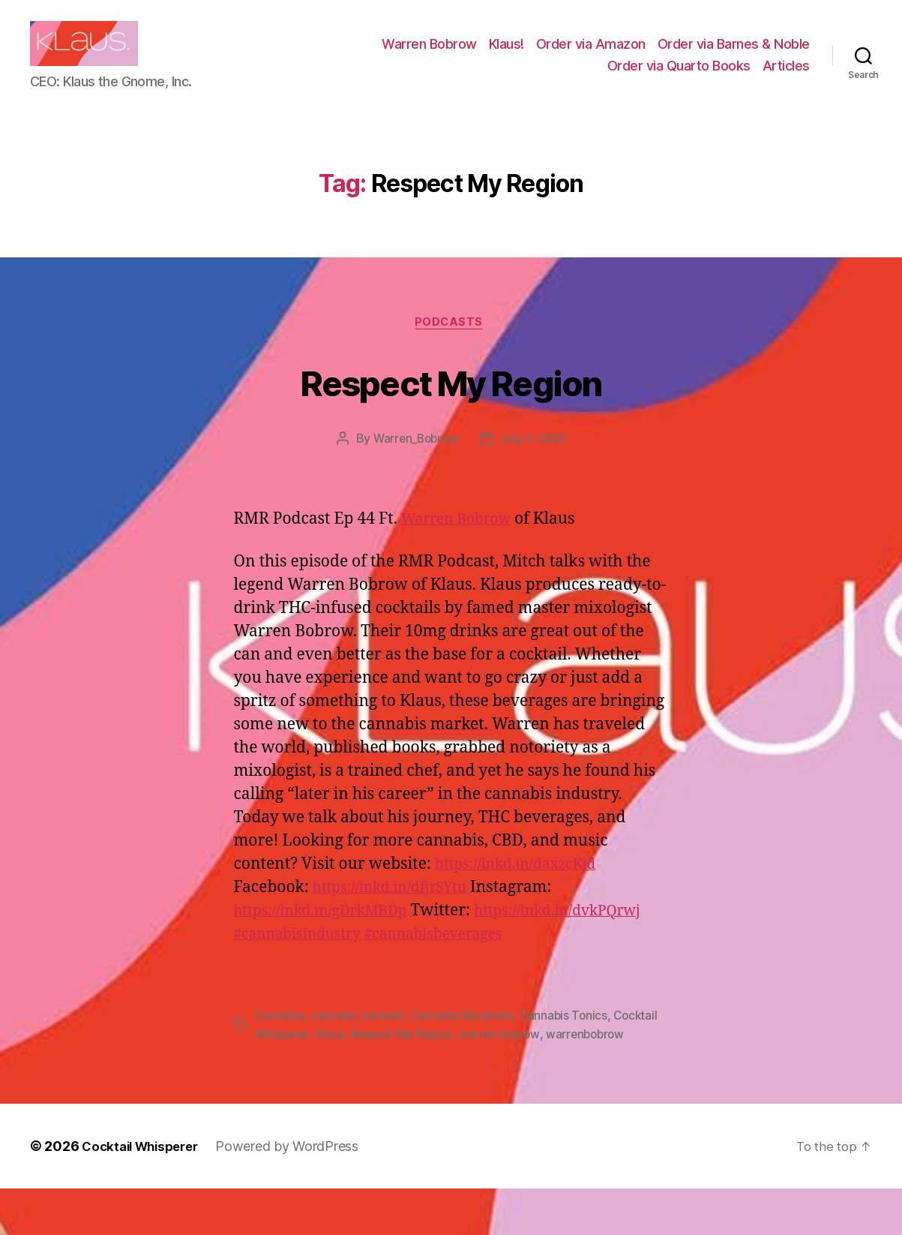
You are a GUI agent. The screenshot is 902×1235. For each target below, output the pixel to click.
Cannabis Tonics (571, 1063)
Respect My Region (451, 404)
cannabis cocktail (359, 1063)
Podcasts (450, 346)
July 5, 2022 (535, 463)
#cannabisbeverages (310, 982)
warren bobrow (508, 1081)
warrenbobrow (597, 1081)
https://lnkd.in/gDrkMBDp (329, 935)
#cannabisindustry (491, 958)
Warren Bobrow (429, 55)
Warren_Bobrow (413, 463)
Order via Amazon (591, 55)
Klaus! (506, 55)
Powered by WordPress (297, 1192)
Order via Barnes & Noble (734, 55)
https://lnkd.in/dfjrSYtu (398, 912)
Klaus (332, 1081)
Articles (786, 77)
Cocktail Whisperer (145, 1192)
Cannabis (280, 1063)
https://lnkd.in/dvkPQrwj (326, 958)
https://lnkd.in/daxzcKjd (524, 889)
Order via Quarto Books (679, 77)
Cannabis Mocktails (466, 1063)
